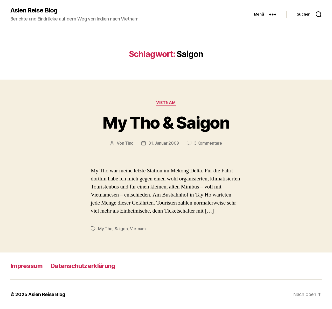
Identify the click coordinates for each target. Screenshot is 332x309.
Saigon (121, 228)
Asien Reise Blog (33, 10)
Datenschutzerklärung (82, 266)
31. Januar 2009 (163, 143)
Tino (129, 143)
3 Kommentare (208, 143)
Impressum (26, 266)
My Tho (105, 228)
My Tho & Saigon (165, 122)
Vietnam (166, 102)
